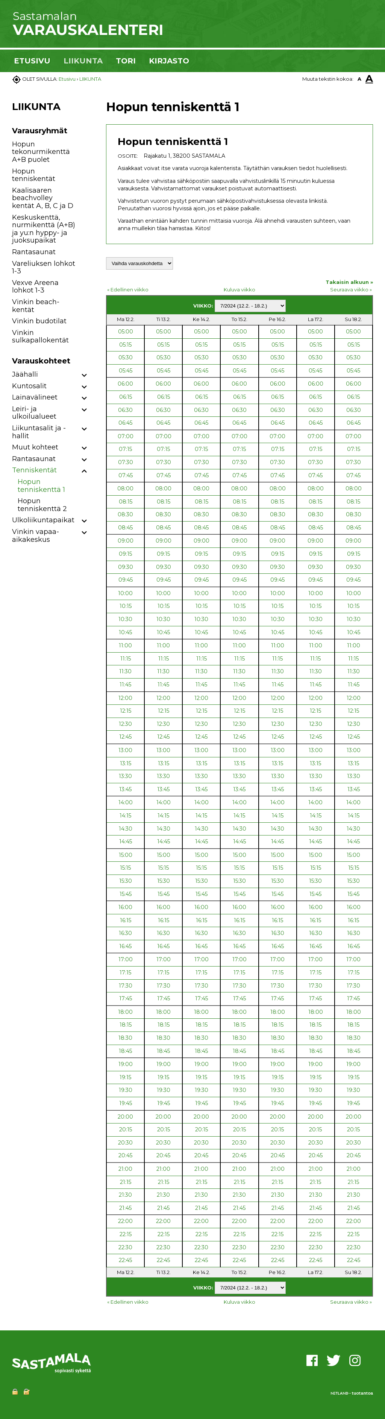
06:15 (125, 397)
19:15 (125, 1077)
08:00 (125, 488)
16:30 (125, 933)
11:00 (125, 645)
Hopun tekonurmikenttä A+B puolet (41, 152)
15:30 (125, 881)
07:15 (125, 449)
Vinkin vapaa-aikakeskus (35, 536)
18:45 (125, 1051)
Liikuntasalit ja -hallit (39, 432)
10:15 (126, 606)
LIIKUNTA (83, 60)
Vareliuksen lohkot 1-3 (43, 267)
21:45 (125, 1208)
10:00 (125, 593)
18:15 (126, 1024)
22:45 (125, 1260)
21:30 (125, 1194)
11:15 (125, 658)
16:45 (125, 946)
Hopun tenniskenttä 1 (41, 486)
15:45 (126, 894)
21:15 (125, 1182)
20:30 (125, 1142)
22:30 (125, 1247)
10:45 (125, 632)
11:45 (125, 684)
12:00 (125, 698)
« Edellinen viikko (128, 290)
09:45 (125, 579)
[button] (84, 375)
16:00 (125, 907)
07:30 (125, 462)
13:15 (125, 763)
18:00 (125, 1012)
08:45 (125, 527)
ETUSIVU (32, 60)
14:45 (125, 841)
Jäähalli (25, 374)
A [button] (359, 79)
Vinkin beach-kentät (35, 306)
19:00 (125, 1064)
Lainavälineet (35, 397)
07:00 (125, 436)
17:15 (125, 972)
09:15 (125, 553)
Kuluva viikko (239, 290)
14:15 (125, 815)
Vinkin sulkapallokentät (40, 337)
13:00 (125, 750)
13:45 (125, 789)
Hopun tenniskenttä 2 (42, 505)
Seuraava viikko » (351, 290)
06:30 (125, 410)
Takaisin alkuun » (349, 282)
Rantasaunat (34, 252)
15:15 (125, 867)
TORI (126, 60)
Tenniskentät (34, 470)
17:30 (125, 985)
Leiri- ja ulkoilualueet (34, 413)
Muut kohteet (35, 447)
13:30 (125, 776)
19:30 (125, 1090)
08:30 (125, 514)
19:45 (125, 1103)
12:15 (125, 710)
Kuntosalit (29, 386)
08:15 (125, 501)
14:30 (125, 828)
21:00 (125, 1169)
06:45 (125, 422)
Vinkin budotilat (39, 321)
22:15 (126, 1234)
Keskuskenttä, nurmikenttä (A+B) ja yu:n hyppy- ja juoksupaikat (43, 229)
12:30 (125, 724)
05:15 (125, 344)
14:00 (125, 802)
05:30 (125, 357)
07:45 (125, 475)
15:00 (125, 855)
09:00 (125, 540)
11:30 (125, 671)
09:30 (125, 567)
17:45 (125, 998)
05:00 (125, 331)
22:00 (125, 1221)
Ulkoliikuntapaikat (43, 520)
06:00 (125, 383)
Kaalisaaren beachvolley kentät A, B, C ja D (42, 198)
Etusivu (67, 79)
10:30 (125, 619)
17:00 (125, 959)
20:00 (125, 1116)
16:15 (125, 920)
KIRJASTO (169, 60)
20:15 (125, 1129)
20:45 (125, 1155)
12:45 (125, 736)
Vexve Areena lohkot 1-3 (35, 287)
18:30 (125, 1037)
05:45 (125, 370)
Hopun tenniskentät (33, 175)
